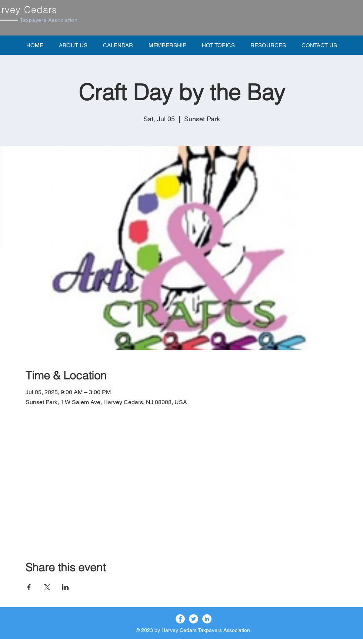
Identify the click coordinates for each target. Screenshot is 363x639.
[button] (167, 45)
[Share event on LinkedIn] (65, 587)
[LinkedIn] (207, 618)
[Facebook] (180, 618)
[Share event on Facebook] (29, 587)
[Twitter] (193, 618)
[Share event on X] (47, 587)
